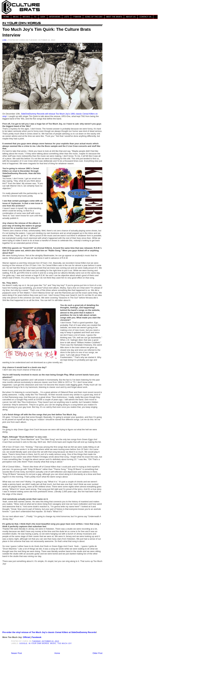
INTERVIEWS (54, 16)
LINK (4, 40)
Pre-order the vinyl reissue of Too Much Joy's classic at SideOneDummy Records (49, 632)
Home (57, 653)
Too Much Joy (64, 643)
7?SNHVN (77, 16)
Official (26, 637)
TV (35, 16)
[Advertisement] (100, 7)
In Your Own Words (39, 643)
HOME (6, 16)
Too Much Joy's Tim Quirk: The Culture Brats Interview (46, 32)
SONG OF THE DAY (93, 16)
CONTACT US (145, 16)
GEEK (42, 16)
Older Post (97, 653)
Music (53, 643)
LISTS (66, 16)
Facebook (36, 637)
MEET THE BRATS (114, 16)
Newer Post (16, 653)
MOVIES (26, 16)
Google (23, 643)
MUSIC (16, 16)
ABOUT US (130, 16)
